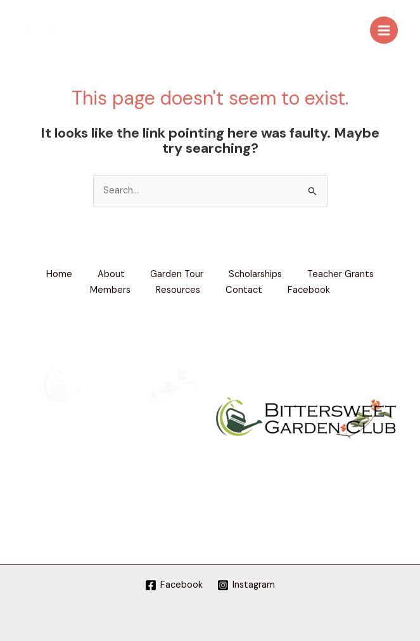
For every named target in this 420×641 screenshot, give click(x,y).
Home (59, 274)
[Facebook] (174, 585)
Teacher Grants (340, 274)
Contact (244, 290)
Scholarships (255, 274)
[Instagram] (246, 585)
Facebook (309, 290)
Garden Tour (176, 274)
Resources (178, 290)
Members (110, 290)
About (111, 274)
